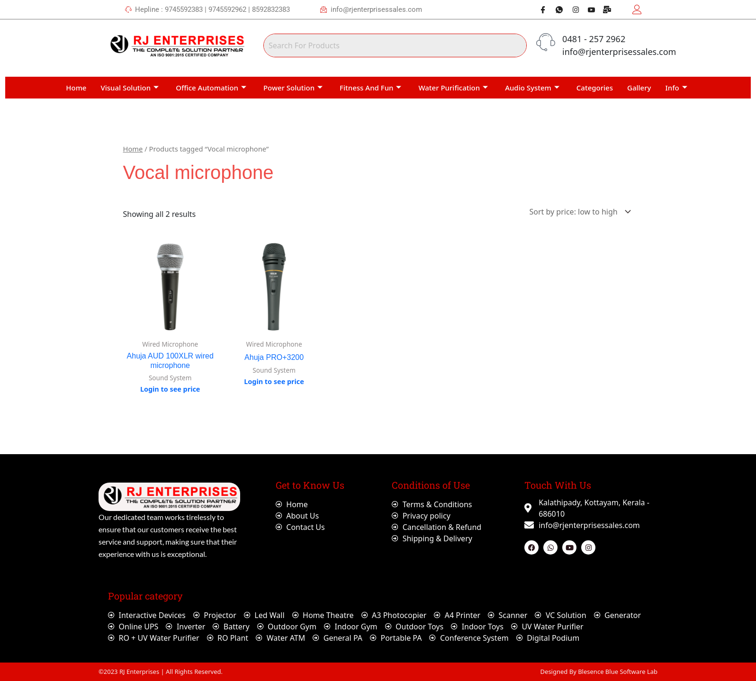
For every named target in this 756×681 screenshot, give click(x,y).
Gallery (639, 87)
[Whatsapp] (556, 9)
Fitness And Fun (370, 87)
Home (76, 87)
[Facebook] (539, 9)
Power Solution (293, 87)
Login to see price (170, 389)
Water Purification (453, 87)
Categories (594, 87)
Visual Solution (129, 87)
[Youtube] (588, 9)
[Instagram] (572, 9)
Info (676, 87)
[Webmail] (604, 9)
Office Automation (211, 87)
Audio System (532, 87)
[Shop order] (578, 212)
